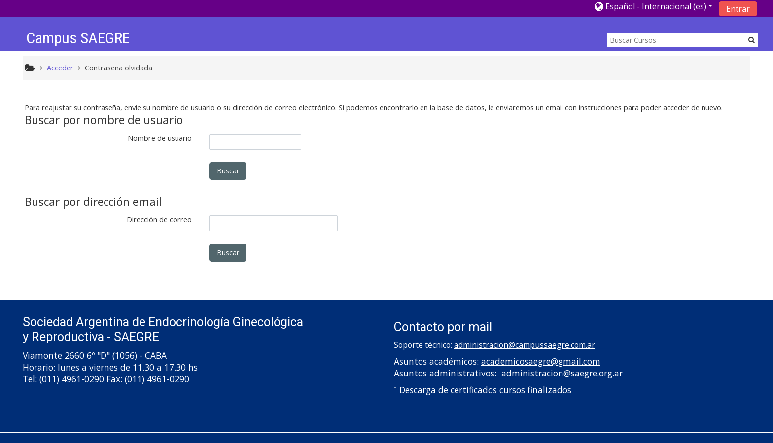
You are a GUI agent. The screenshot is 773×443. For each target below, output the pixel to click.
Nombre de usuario (160, 138)
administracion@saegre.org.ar (562, 373)
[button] (653, 6)
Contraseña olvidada (118, 67)
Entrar (738, 8)
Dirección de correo (159, 219)
